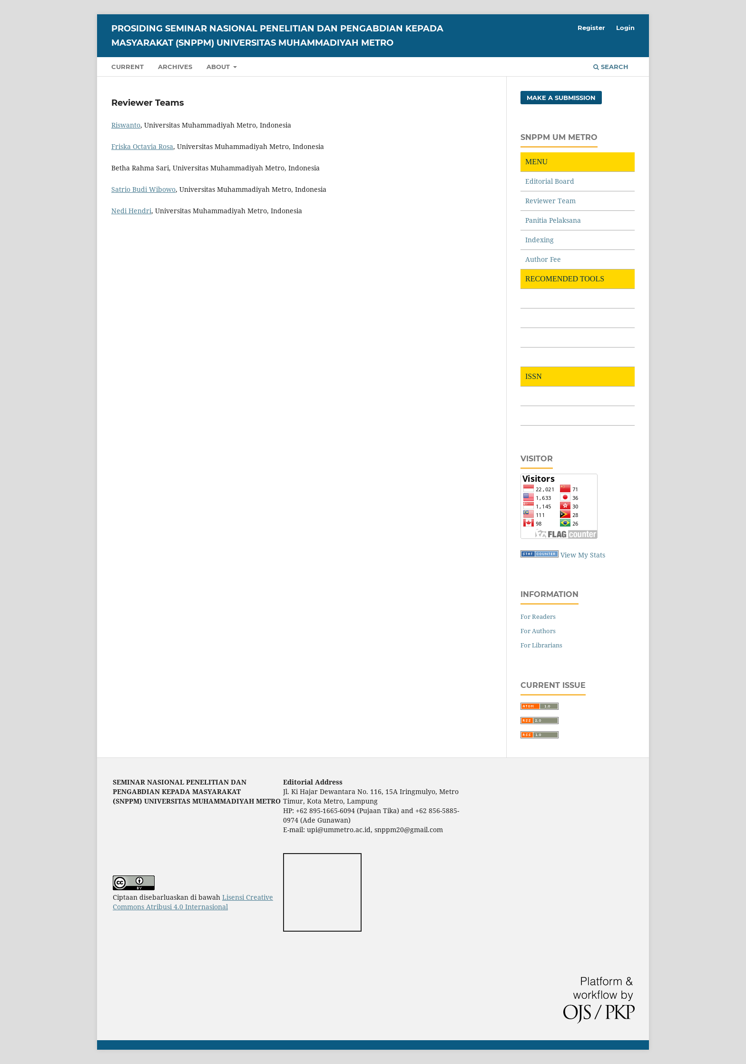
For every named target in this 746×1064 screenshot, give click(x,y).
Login (625, 27)
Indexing (539, 239)
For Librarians (541, 645)
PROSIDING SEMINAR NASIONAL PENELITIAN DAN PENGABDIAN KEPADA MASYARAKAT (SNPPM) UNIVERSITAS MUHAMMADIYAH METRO (277, 35)
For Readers (538, 616)
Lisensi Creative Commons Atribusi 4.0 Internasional (193, 902)
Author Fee (543, 259)
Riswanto (125, 124)
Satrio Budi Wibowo (143, 189)
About (219, 66)
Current (127, 66)
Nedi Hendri (131, 210)
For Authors (538, 630)
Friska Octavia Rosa (142, 146)
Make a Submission (561, 97)
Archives (175, 66)
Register (591, 27)
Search (610, 66)
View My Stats (582, 554)
